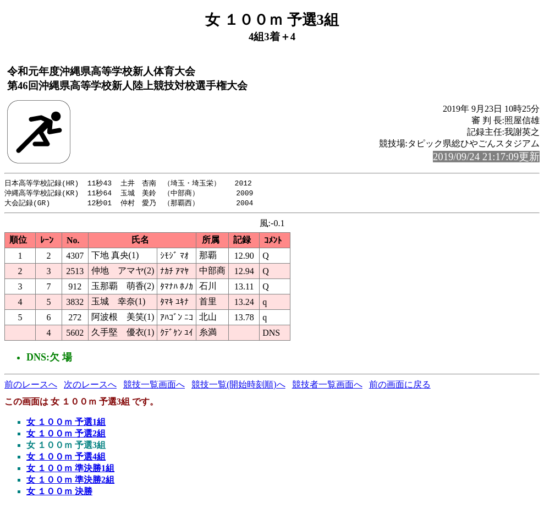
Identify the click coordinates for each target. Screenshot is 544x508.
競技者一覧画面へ (327, 386)
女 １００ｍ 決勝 (59, 493)
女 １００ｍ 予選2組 (66, 435)
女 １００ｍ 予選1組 (66, 423)
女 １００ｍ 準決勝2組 (70, 481)
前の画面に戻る (400, 386)
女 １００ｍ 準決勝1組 (70, 469)
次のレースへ (90, 386)
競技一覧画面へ (154, 386)
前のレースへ (30, 386)
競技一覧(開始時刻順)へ (238, 386)
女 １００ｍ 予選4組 (66, 458)
